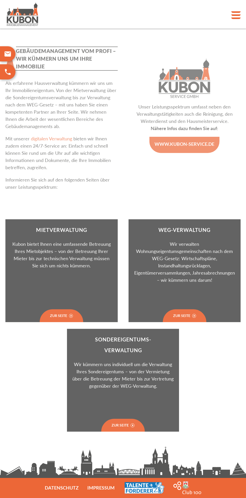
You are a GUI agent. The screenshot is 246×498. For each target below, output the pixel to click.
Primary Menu (236, 15)
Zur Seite (61, 321)
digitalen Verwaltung (51, 138)
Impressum (101, 488)
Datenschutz (62, 488)
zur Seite (123, 430)
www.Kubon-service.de (184, 144)
